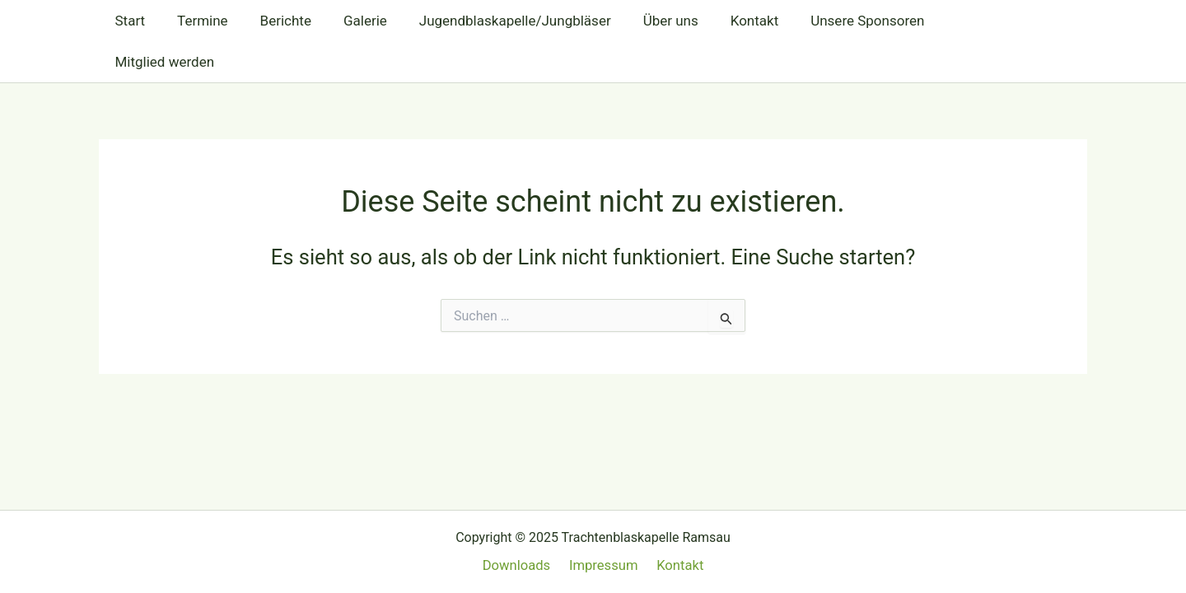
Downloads (519, 565)
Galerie (351, 20)
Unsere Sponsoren (837, 20)
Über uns (647, 20)
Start (128, 20)
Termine (196, 20)
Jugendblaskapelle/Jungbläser (496, 20)
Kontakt (727, 20)
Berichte (275, 20)
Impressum (603, 565)
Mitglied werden (971, 20)
